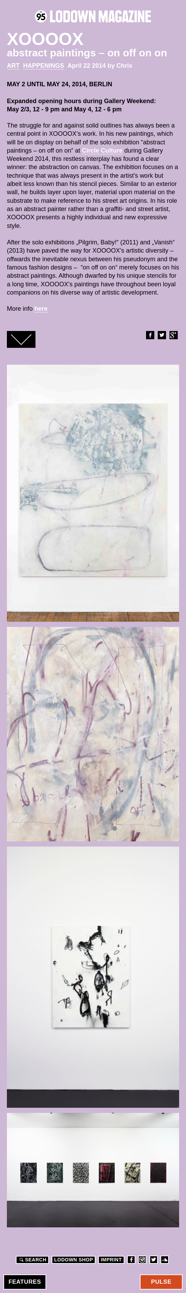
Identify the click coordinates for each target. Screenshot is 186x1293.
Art (13, 65)
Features (25, 1282)
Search (32, 1259)
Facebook (150, 335)
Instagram (142, 1260)
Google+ (173, 335)
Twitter (161, 335)
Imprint (111, 1259)
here (41, 308)
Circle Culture (102, 150)
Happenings (43, 65)
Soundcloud (165, 1260)
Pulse (161, 1282)
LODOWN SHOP (73, 1259)
